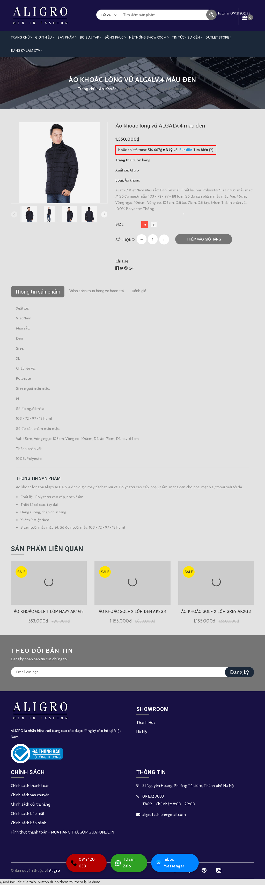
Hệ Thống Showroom (149, 37)
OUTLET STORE (218, 37)
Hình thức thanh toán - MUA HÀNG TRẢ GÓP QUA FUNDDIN (62, 832)
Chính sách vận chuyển (30, 795)
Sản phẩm (67, 37)
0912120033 (153, 796)
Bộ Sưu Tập (90, 37)
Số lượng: (125, 239)
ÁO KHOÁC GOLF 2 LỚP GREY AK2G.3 (216, 611)
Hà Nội (142, 731)
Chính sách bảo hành (28, 823)
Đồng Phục (115, 37)
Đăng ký (239, 672)
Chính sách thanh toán (30, 785)
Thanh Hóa (146, 722)
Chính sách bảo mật (28, 813)
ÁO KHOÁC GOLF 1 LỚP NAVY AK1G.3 (49, 611)
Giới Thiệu (44, 37)
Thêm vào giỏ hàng (204, 239)
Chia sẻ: (122, 261)
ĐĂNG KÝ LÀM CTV (26, 50)
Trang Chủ (21, 37)
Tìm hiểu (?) (196, 149)
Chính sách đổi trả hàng (30, 804)
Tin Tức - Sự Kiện (187, 37)
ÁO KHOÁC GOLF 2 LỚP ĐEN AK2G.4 (133, 611)
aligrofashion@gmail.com (164, 814)
